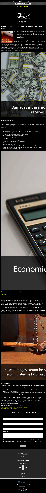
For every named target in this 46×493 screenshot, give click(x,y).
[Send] (23, 446)
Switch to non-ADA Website (23, 3)
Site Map (23, 473)
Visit (23, 1)
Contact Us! (3, 294)
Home (13, 1)
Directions (23, 456)
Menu (31, 1)
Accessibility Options (23, 6)
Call (16, 1)
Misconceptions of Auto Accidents (8, 408)
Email (20, 1)
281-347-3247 (23, 22)
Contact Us (23, 476)
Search (25, 1)
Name (4, 417)
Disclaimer (23, 474)
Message (5, 431)
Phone (5, 427)
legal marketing (21, 486)
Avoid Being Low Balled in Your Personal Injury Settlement (15, 407)
